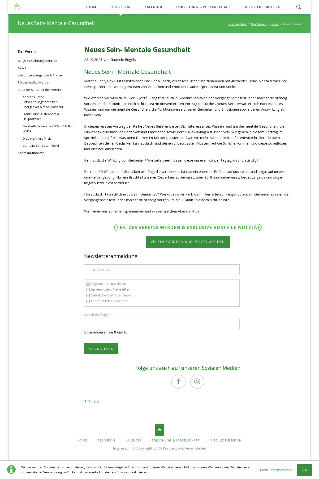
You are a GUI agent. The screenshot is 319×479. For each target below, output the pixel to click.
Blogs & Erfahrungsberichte (37, 60)
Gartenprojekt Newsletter (110, 289)
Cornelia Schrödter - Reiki (41, 145)
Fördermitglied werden (34, 82)
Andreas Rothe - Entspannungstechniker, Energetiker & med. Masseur (43, 102)
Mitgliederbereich (225, 440)
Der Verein (259, 24)
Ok (304, 469)
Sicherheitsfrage (97, 314)
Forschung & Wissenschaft (176, 440)
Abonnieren (101, 348)
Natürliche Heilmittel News (111, 295)
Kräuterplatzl (237, 24)
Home (82, 440)
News (275, 24)
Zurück (93, 401)
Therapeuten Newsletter (109, 301)
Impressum (122, 448)
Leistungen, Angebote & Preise (40, 75)
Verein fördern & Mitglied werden (188, 241)
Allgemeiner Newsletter (108, 283)
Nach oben (159, 430)
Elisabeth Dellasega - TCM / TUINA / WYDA (48, 128)
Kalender (133, 440)
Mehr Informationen (276, 469)
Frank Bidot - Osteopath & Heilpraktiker (41, 116)
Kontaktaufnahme (31, 153)
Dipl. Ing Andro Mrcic (37, 138)
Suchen (298, 7)
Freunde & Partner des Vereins (40, 89)
